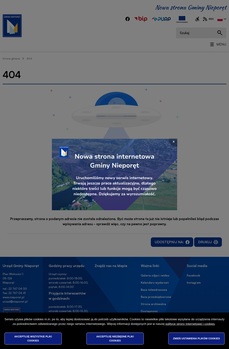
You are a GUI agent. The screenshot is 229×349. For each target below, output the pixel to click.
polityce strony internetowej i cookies (190, 324)
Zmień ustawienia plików (196, 338)
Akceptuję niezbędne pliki (115, 338)
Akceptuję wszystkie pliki (33, 338)
